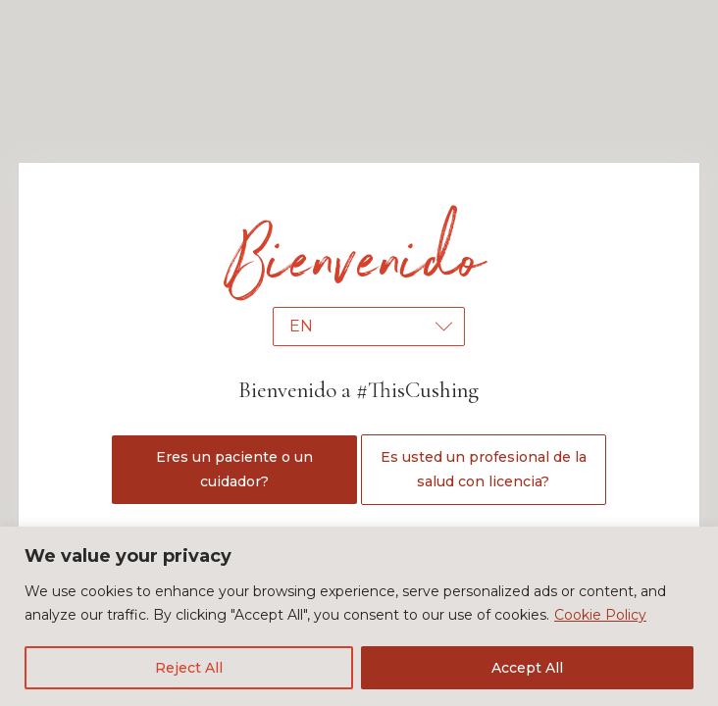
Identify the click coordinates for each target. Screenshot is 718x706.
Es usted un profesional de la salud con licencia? (484, 469)
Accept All (527, 668)
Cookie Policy (600, 615)
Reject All (189, 668)
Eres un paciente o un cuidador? (234, 469)
